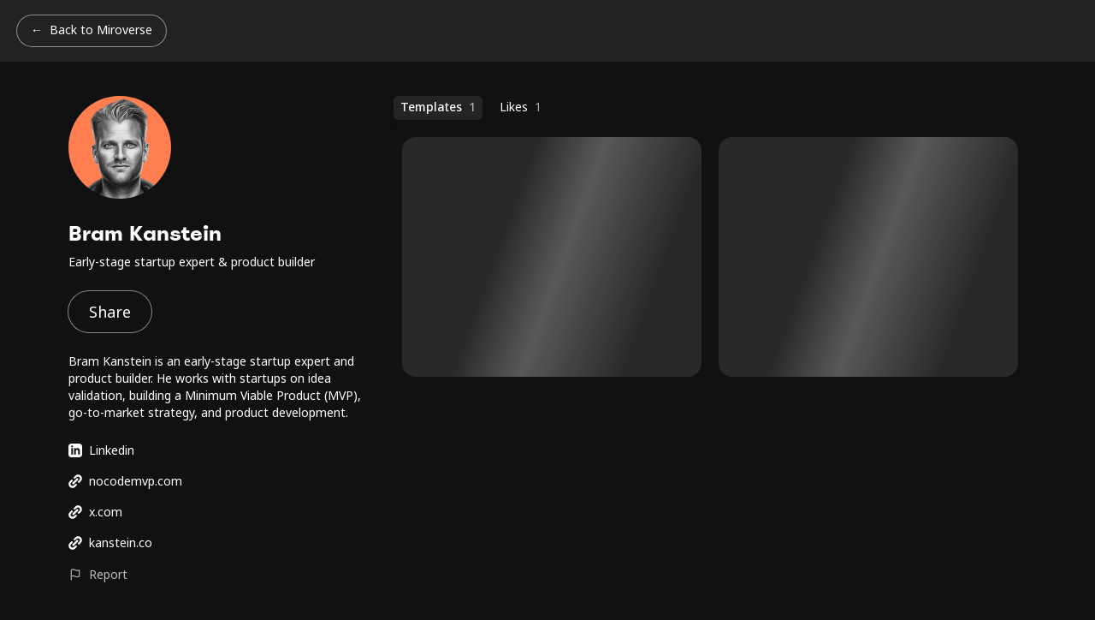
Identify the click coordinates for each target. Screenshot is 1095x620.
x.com (95, 512)
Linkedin (101, 450)
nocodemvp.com (125, 481)
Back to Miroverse (101, 29)
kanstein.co (110, 542)
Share (110, 311)
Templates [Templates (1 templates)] (438, 107)
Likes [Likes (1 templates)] (521, 107)
